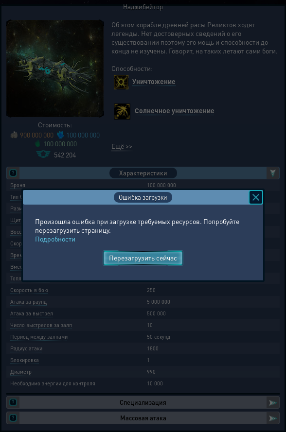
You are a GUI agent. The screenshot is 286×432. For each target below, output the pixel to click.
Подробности (55, 238)
